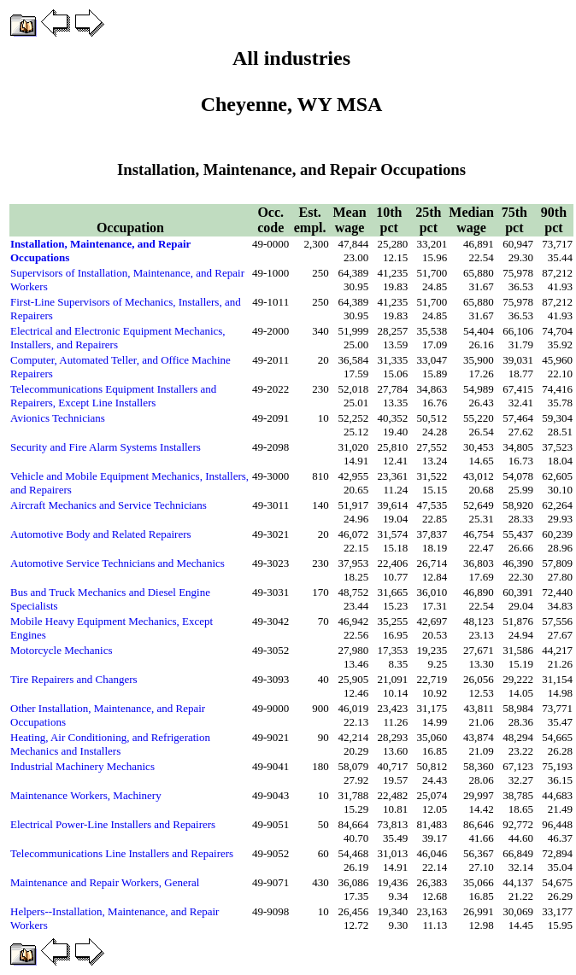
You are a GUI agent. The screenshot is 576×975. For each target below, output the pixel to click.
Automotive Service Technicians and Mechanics (117, 563)
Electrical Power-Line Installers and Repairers (112, 824)
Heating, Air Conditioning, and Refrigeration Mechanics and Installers (110, 744)
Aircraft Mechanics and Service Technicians (108, 505)
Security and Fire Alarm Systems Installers (105, 447)
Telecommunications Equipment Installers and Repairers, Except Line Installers (113, 395)
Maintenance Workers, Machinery (86, 795)
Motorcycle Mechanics (61, 650)
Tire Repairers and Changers (74, 679)
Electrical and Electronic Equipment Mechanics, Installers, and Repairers (118, 337)
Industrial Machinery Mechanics (82, 766)
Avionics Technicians (57, 418)
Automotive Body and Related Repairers (100, 534)
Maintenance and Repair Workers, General (104, 882)
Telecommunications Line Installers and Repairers (121, 853)
